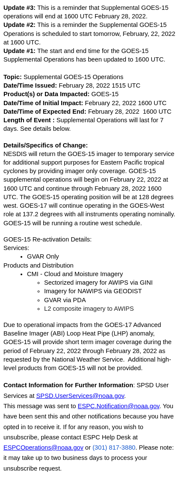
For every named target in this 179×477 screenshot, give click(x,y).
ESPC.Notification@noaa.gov (119, 406)
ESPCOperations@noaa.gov (43, 447)
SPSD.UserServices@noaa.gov (80, 395)
